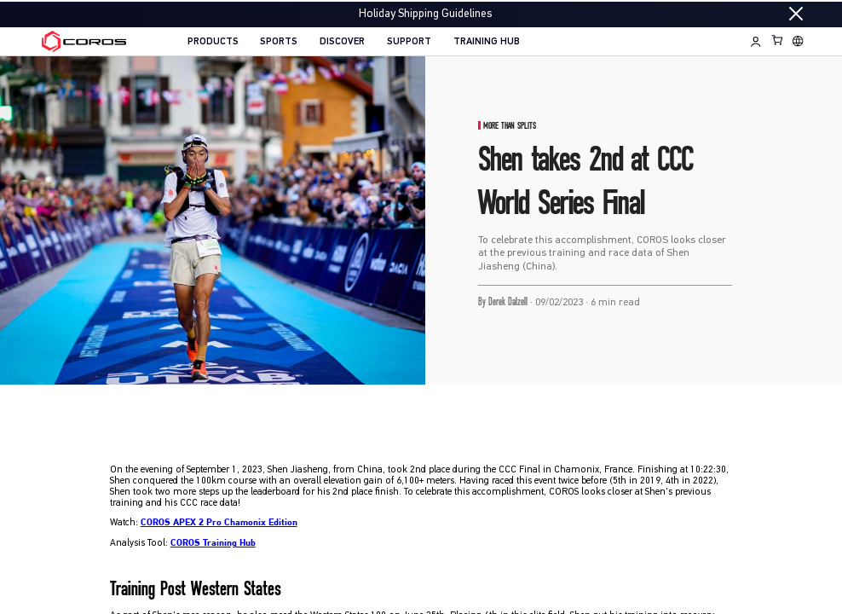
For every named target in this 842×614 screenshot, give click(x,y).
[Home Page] (84, 41)
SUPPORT (409, 42)
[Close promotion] (796, 13)
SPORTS (278, 42)
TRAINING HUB (486, 42)
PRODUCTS (213, 42)
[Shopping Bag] (777, 39)
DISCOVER (342, 42)
